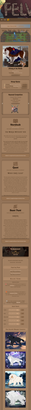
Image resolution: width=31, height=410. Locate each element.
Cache (18, 34)
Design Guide (10, 39)
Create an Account (4, 30)
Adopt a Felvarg (27, 39)
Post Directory (14, 30)
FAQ (19, 30)
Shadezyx (12, 285)
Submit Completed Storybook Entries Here (15, 155)
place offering (24, 86)
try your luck (25, 84)
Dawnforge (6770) (17, 86)
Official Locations (27, 35)
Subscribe (27, 37)
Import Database (22, 35)
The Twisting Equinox (15, 273)
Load (22, 310)
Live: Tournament (4, 39)
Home (5, 19)
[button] (2, 20)
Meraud (18, 302)
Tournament (15, 249)
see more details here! (15, 103)
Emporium (23, 30)
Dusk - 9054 (15, 350)
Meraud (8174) (15, 71)
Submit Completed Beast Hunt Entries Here (15, 241)
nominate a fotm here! (15, 74)
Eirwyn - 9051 (15, 408)
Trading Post (14, 39)
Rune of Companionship (15, 84)
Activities (18, 37)
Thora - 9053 (15, 369)
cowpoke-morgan (13, 293)
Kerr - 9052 (15, 389)
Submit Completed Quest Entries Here (15, 198)
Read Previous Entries (15, 127)
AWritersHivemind (18, 72)
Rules (27, 30)
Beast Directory (22, 40)
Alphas (4, 37)
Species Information (4, 34)
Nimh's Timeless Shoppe (15, 270)
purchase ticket (24, 87)
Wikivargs (10, 30)
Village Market (10, 35)
